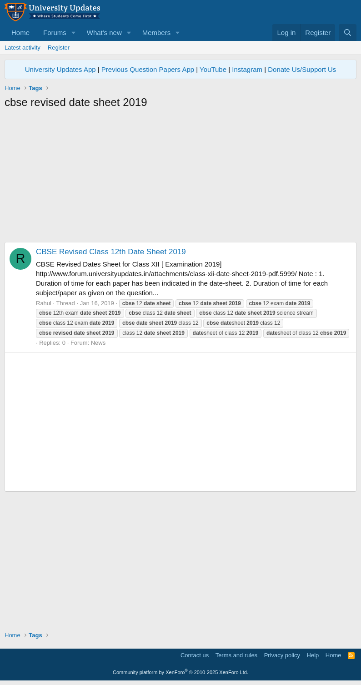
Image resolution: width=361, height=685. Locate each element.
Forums (54, 32)
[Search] (347, 32)
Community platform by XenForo (180, 672)
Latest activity (22, 47)
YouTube (213, 69)
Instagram (247, 69)
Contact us (194, 655)
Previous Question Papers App (147, 69)
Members (156, 32)
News (98, 342)
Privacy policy (282, 655)
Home (20, 32)
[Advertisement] (180, 178)
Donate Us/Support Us (302, 69)
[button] (73, 32)
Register (59, 47)
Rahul (43, 303)
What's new (104, 32)
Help (313, 655)
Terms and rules (236, 655)
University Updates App (60, 69)
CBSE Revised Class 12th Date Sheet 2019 (111, 251)
